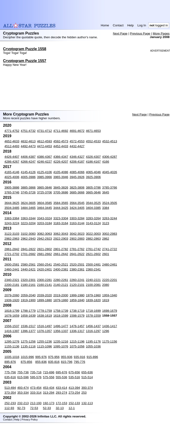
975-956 (54, 357)
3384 (105, 208)
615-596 (23, 377)
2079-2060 (11, 295)
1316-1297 (93, 331)
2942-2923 (44, 238)
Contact (118, 25)
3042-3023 (77, 233)
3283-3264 (93, 218)
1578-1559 (93, 315)
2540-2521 (60, 264)
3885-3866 (28, 187)
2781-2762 (77, 249)
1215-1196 (77, 341)
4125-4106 (44, 172)
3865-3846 (44, 187)
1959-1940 (109, 295)
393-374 (87, 387)
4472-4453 (44, 146)
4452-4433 (60, 146)
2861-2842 (11, 249)
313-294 (48, 392)
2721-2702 (11, 254)
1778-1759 (44, 310)
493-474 (23, 387)
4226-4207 (60, 161)
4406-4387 (28, 156)
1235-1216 (60, 341)
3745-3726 (28, 192)
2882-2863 (93, 238)
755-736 (23, 372)
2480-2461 (109, 264)
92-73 (21, 408)
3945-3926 (77, 177)
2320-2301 (28, 280)
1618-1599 (60, 315)
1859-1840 (77, 300)
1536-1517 (28, 326)
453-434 (48, 387)
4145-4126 (28, 172)
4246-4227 (44, 161)
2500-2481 (93, 264)
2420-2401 (44, 269)
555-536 (61, 377)
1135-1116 (28, 346)
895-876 (10, 362)
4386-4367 (44, 156)
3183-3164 (60, 223)
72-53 (34, 408)
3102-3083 (28, 233)
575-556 (48, 377)
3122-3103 (11, 233)
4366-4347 (60, 156)
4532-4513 (109, 141)
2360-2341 (93, 269)
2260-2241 (77, 280)
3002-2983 (109, 233)
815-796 (66, 362)
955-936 (66, 357)
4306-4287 (109, 156)
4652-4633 (11, 141)
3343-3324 (44, 218)
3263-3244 (109, 218)
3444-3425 (60, 208)
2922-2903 (60, 238)
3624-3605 (28, 203)
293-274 (61, 392)
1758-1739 (60, 310)
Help (130, 25)
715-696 (48, 372)
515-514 (87, 377)
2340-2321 (11, 280)
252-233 (10, 403)
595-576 (36, 377)
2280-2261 (60, 280)
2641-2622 (77, 254)
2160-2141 (44, 285)
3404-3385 (93, 208)
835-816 (54, 362)
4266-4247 (28, 161)
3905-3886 (11, 187)
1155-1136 (11, 346)
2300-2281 (44, 280)
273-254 (74, 392)
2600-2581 (11, 264)
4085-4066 (77, 172)
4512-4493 (11, 146)
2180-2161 (28, 285)
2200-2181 (11, 285)
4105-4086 (60, 172)
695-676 (61, 372)
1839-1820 (93, 300)
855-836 (41, 362)
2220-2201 (109, 280)
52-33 (47, 408)
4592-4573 (60, 141)
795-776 (79, 362)
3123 (105, 223)
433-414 (61, 387)
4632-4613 (28, 141)
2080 (105, 285)
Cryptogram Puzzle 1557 (24, 61)
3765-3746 (11, 192)
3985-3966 (44, 177)
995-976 (41, 357)
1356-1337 (60, 331)
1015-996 (27, 357)
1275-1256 (28, 341)
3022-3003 (93, 233)
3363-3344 (28, 218)
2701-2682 (28, 254)
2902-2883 (77, 238)
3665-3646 (93, 192)
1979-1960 (93, 295)
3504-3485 (11, 208)
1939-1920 (11, 300)
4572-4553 (77, 141)
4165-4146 (11, 172)
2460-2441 (11, 269)
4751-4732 (28, 131)
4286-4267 (11, 161)
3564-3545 (77, 203)
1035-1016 (11, 357)
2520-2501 (77, 264)
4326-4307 (93, 156)
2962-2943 (28, 238)
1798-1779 (28, 310)
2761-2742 (93, 249)
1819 (105, 300)
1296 (105, 331)
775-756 (10, 372)
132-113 (87, 403)
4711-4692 (60, 131)
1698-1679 (109, 310)
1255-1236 (44, 341)
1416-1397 (11, 331)
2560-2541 (44, 264)
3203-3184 (44, 223)
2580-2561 (28, 264)
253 (84, 392)
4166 (105, 161)
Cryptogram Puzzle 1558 (24, 49)
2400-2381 (60, 269)
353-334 (23, 392)
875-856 (26, 362)
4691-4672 (77, 131)
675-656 (74, 372)
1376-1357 (44, 331)
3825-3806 (77, 187)
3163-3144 (77, 223)
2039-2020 (44, 295)
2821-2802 (44, 249)
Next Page (120, 33)
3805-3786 (93, 187)
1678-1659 (11, 315)
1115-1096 (44, 346)
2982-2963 (11, 238)
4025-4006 (11, 177)
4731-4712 (44, 131)
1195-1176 (93, 341)
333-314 (36, 392)
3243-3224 (11, 223)
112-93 (9, 408)
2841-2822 (28, 249)
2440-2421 (28, 269)
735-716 (36, 372)
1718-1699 (93, 310)
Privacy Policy (29, 419)
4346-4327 (77, 156)
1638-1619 (44, 315)
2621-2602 (93, 254)
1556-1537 (11, 326)
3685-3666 (77, 192)
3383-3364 (11, 218)
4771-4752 (11, 131)
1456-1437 (93, 326)
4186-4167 (93, 161)
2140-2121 (60, 285)
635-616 (10, 377)
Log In (141, 25)
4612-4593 (44, 141)
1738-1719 (77, 310)
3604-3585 (44, 203)
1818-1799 (11, 310)
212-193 (36, 403)
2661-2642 (60, 254)
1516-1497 (44, 326)
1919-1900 (28, 300)
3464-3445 (44, 208)
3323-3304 (60, 218)
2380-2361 (77, 269)
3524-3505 (109, 203)
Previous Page (140, 33)
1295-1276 (11, 341)
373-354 (10, 392)
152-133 (74, 403)
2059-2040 (28, 295)
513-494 (10, 387)
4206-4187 (77, 161)
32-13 (60, 408)
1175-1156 (109, 341)
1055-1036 (93, 346)
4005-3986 (28, 177)
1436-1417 (109, 326)
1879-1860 (60, 300)
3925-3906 (93, 177)
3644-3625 (11, 203)
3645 (105, 192)
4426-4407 (11, 156)
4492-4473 (28, 146)
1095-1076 (60, 346)
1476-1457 (77, 326)
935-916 (79, 357)
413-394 (74, 387)
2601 (105, 254)
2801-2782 (60, 249)
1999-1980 (77, 295)
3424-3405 (77, 208)
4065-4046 (93, 172)
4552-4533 (93, 141)
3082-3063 (44, 233)
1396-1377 (28, 331)
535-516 (74, 377)
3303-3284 (77, 218)
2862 (105, 238)
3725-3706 (44, 192)
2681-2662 (44, 254)
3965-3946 (60, 177)
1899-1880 (44, 300)
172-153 (61, 403)
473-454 (36, 387)
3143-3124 (93, 223)
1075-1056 (77, 346)
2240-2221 (93, 280)
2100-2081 (93, 285)
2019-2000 (60, 295)
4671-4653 (93, 131)
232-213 (23, 403)
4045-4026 (109, 172)
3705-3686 (60, 192)
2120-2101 (77, 285)
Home (105, 25)
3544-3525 (93, 203)
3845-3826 (60, 187)
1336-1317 (77, 331)
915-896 (92, 357)
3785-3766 (109, 187)
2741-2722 (109, 249)
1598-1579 (77, 315)
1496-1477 (60, 326)
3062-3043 (60, 233)
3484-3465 (28, 208)
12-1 (72, 408)
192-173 (48, 403)
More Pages (161, 33)
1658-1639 (28, 315)
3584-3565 (60, 203)
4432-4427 (77, 146)
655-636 (87, 372)
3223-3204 (28, 223)
